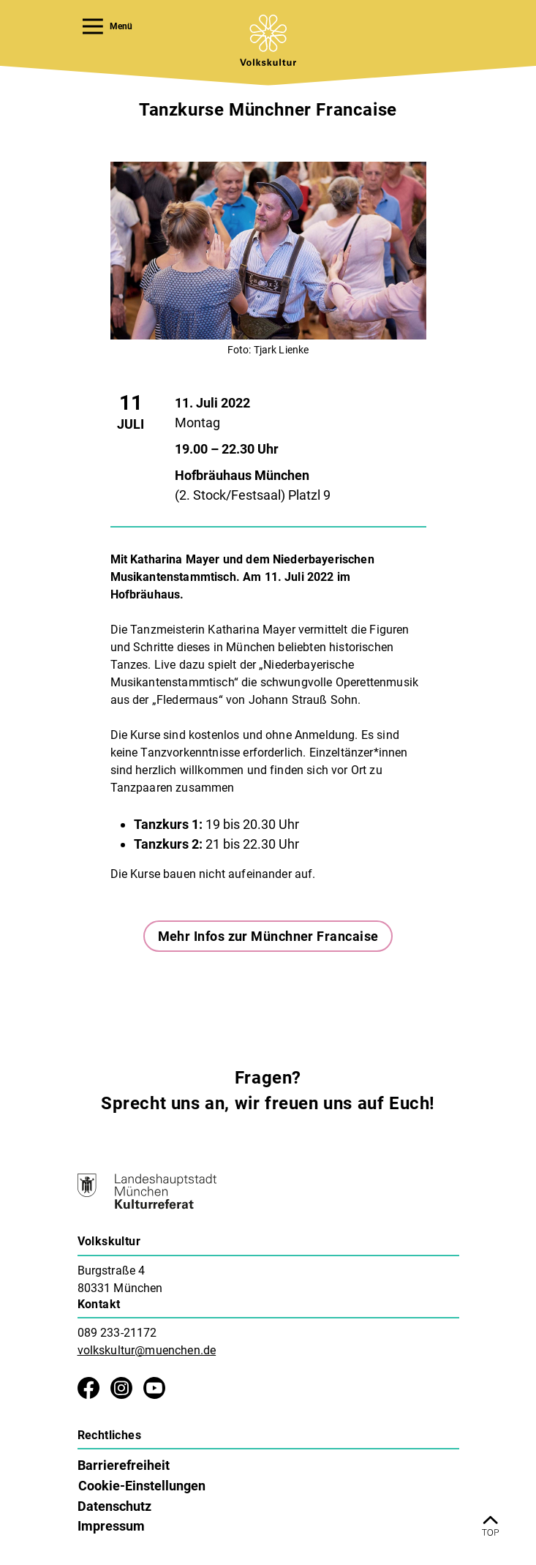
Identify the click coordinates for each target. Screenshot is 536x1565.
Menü (108, 26)
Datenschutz (114, 1506)
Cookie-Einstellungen (141, 1485)
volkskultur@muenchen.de (147, 1350)
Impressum (111, 1526)
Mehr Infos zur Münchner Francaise (268, 936)
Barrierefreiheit (124, 1465)
